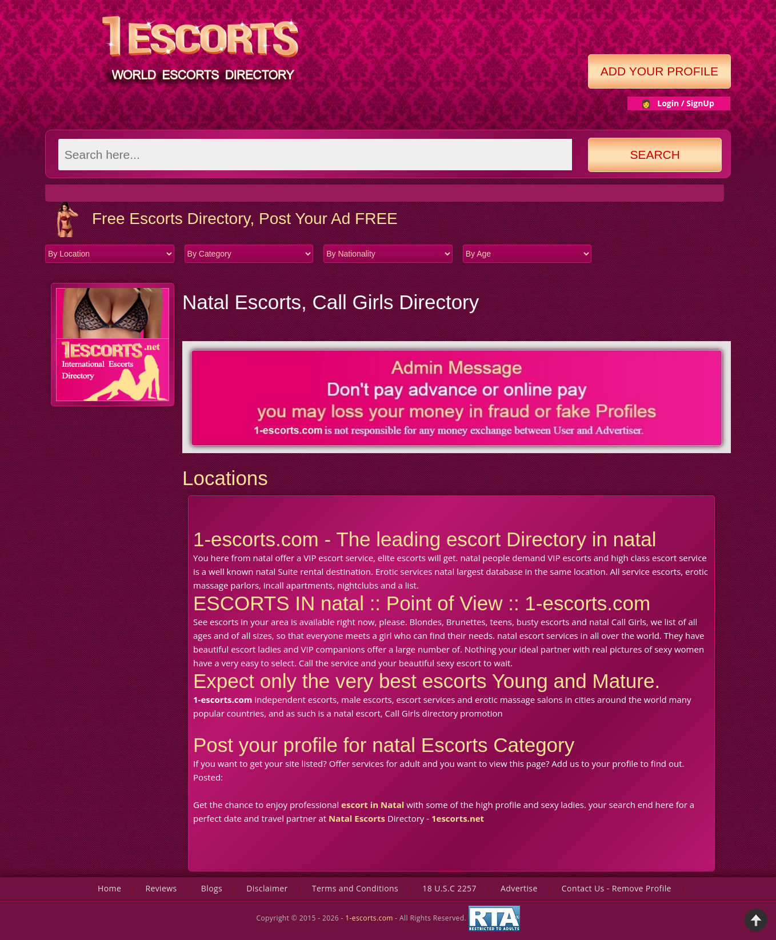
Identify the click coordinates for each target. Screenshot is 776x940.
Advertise (519, 888)
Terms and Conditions (355, 888)
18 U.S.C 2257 (449, 888)
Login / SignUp (685, 103)
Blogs (211, 888)
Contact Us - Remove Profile (616, 888)
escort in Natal (372, 804)
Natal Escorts (357, 818)
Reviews (161, 888)
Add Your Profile (659, 71)
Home (109, 888)
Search (655, 154)
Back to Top (756, 920)
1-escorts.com (370, 918)
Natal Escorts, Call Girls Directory (330, 302)
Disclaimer (266, 888)
